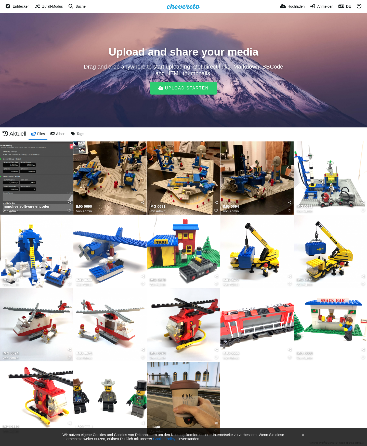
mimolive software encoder (26, 206)
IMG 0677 (231, 280)
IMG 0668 (304, 353)
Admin (13, 211)
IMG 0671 (84, 353)
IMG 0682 (304, 206)
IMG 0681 (11, 280)
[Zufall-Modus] (49, 6)
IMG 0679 (157, 280)
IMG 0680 (84, 280)
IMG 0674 (11, 353)
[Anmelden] (321, 6)
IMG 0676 (304, 280)
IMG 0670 (157, 353)
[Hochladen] (292, 6)
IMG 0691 (157, 206)
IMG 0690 (84, 206)
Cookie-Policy (164, 439)
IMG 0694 (231, 206)
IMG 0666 (231, 353)
